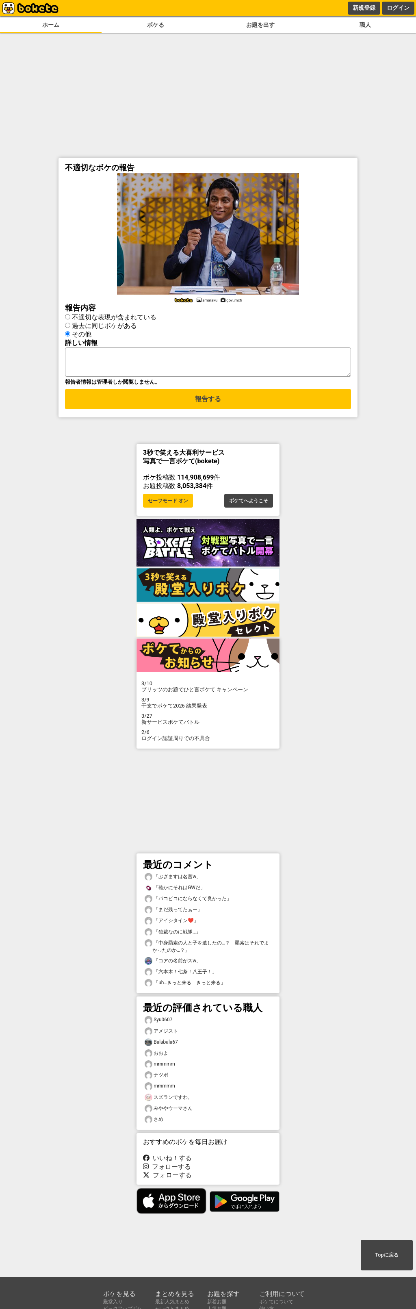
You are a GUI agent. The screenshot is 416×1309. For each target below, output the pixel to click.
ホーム (50, 25)
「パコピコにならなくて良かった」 (188, 901)
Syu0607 (159, 1022)
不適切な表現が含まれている (114, 316)
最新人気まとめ (172, 1302)
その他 (81, 333)
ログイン (398, 7)
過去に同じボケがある (104, 324)
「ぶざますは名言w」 (173, 879)
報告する (208, 402)
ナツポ (156, 1077)
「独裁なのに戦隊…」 (173, 934)
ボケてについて (276, 1302)
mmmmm (160, 1066)
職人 (365, 25)
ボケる (155, 25)
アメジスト (161, 1034)
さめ (154, 1122)
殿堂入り (113, 1302)
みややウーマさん (169, 1111)
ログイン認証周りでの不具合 (208, 738)
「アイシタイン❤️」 (172, 923)
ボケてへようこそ (248, 503)
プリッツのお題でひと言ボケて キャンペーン (208, 689)
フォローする (167, 1169)
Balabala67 (161, 1045)
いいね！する (167, 1160)
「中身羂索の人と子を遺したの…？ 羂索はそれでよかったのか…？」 (207, 948)
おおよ (156, 1055)
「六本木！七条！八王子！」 (181, 974)
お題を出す (260, 25)
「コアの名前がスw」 (173, 963)
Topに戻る (386, 1256)
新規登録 (364, 7)
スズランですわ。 (169, 1100)
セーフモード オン (168, 503)
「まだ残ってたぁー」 (173, 912)
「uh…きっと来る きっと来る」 (185, 985)
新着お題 (217, 1302)
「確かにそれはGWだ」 (175, 890)
